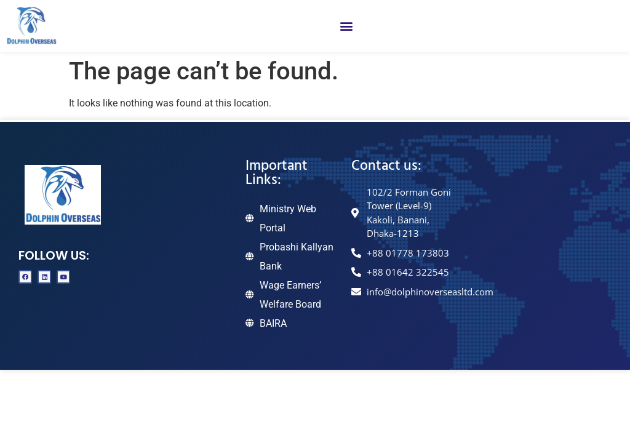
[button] (346, 26)
